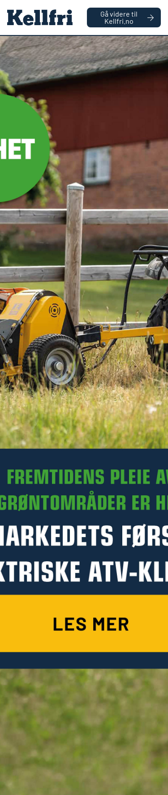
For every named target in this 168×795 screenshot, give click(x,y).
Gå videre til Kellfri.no (127, 17)
